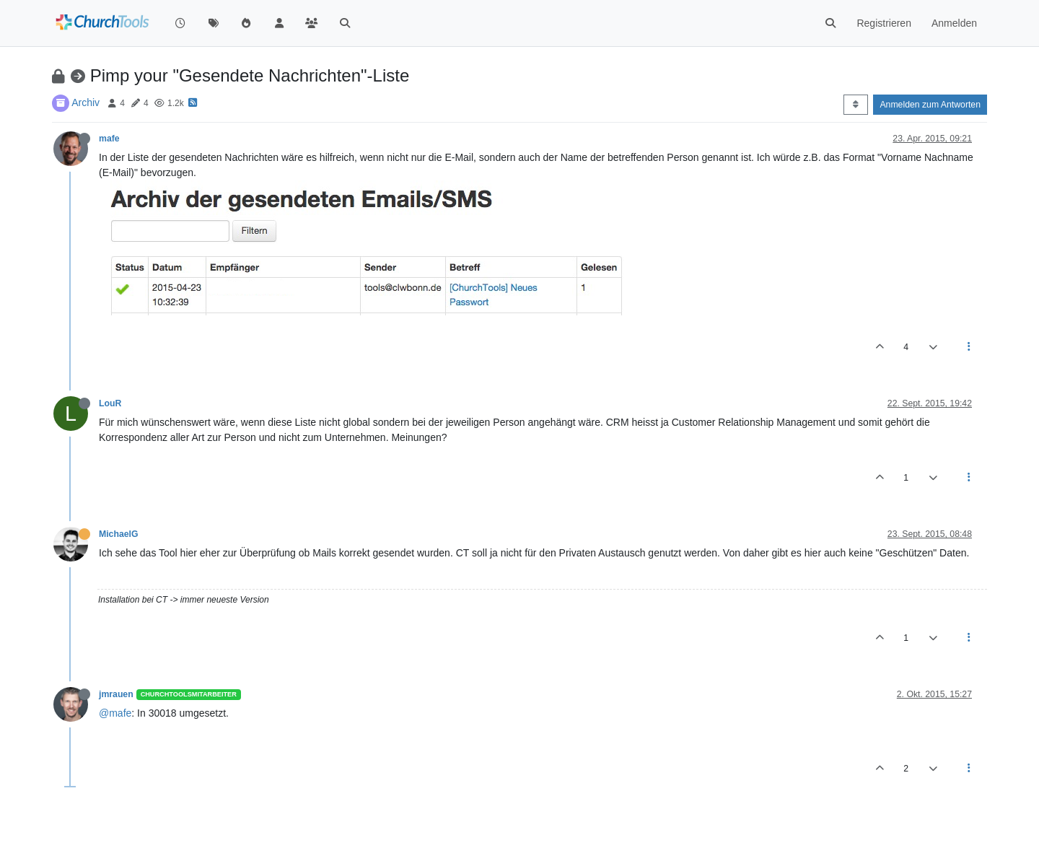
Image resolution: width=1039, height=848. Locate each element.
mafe (109, 139)
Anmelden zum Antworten (930, 105)
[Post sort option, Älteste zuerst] (855, 105)
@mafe (115, 713)
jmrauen (116, 694)
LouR (110, 403)
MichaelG (118, 534)
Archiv (85, 102)
